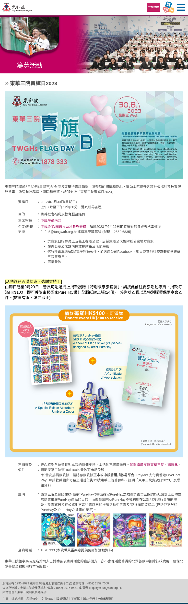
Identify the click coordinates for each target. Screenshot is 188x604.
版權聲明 (62, 599)
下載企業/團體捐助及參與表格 (63, 227)
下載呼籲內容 (51, 220)
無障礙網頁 (105, 599)
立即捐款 (153, 7)
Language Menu (168, 7)
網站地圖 (17, 599)
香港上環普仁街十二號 (57, 583)
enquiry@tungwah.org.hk (105, 588)
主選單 (180, 7)
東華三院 (17, 8)
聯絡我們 (89, 599)
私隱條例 (32, 599)
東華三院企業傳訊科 (33, 588)
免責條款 (47, 599)
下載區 (75, 599)
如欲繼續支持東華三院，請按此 (154, 465)
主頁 (5, 599)
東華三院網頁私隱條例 (32, 592)
